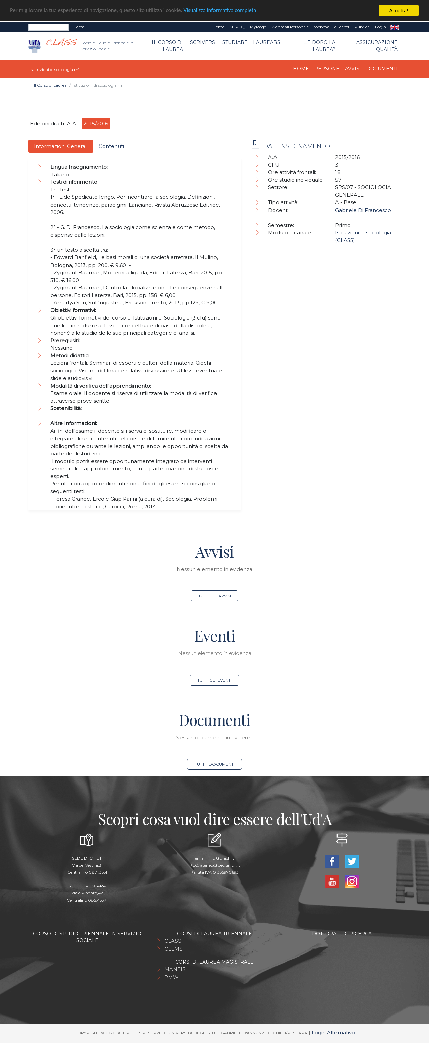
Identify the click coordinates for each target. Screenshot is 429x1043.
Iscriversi (202, 42)
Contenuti (111, 146)
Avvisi (353, 69)
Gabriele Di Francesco (363, 210)
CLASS (172, 941)
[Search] (48, 27)
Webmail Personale (290, 27)
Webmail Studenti (331, 27)
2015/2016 (95, 123)
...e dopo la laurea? (319, 45)
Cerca (78, 27)
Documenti (382, 69)
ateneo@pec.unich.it (220, 865)
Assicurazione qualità (377, 45)
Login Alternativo (333, 1032)
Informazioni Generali (61, 146)
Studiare (235, 42)
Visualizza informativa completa (220, 10)
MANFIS (175, 969)
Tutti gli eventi (214, 680)
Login (380, 27)
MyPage (258, 27)
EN (395, 27)
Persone (327, 69)
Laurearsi (267, 42)
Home (301, 69)
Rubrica (362, 27)
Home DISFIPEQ (228, 27)
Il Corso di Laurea (167, 45)
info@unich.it (221, 858)
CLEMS (173, 949)
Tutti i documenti (215, 764)
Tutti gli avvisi (214, 595)
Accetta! (399, 10)
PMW (171, 977)
